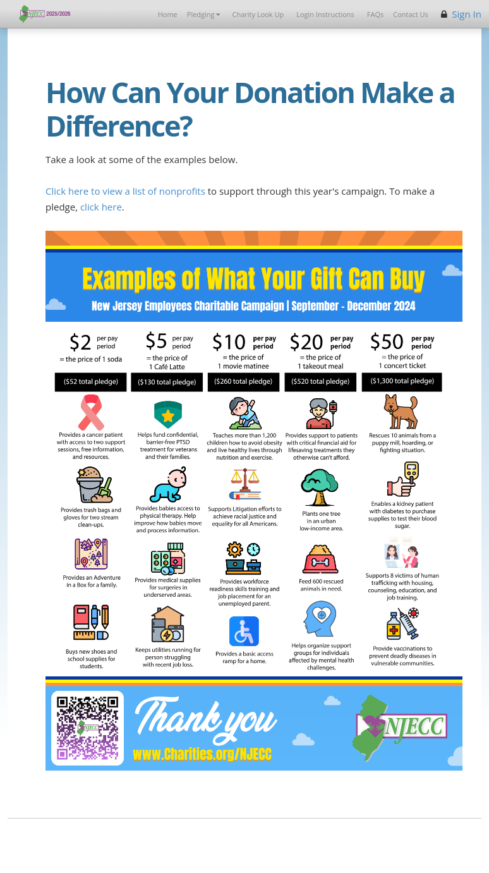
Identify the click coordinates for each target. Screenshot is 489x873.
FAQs (375, 14)
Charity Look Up (258, 14)
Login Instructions (325, 14)
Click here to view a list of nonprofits (125, 191)
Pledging (203, 14)
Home (168, 14)
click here (101, 206)
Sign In (466, 14)
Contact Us (410, 14)
